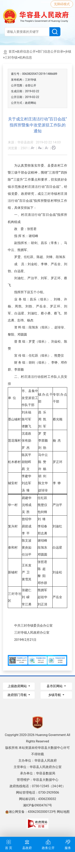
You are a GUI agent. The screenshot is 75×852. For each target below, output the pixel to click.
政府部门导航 (18, 695)
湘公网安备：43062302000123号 (30, 812)
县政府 (27, 844)
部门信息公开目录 (50, 51)
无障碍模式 (62, 4)
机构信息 (25, 57)
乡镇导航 (55, 695)
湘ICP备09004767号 (37, 805)
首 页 (8, 844)
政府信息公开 (26, 51)
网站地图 (63, 812)
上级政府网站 (18, 686)
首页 (12, 51)
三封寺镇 (11, 57)
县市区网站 (55, 686)
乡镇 (68, 51)
